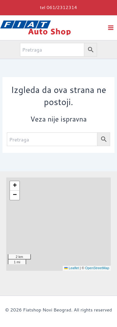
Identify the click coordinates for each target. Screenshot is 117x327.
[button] (58, 7)
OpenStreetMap (97, 268)
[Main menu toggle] (111, 27)
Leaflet (71, 268)
